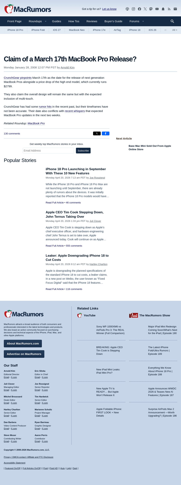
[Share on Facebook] (105, 133)
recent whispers (75, 111)
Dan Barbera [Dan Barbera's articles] (10, 422)
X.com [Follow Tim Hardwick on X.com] (45, 403)
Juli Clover (95, 221)
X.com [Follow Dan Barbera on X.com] (14, 428)
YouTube (90, 315)
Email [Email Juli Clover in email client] (6, 390)
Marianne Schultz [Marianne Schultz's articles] (43, 409)
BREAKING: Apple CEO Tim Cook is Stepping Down (109, 350)
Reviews (91, 21)
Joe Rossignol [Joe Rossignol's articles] (42, 384)
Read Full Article (55, 202)
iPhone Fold (38, 30)
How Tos (73, 21)
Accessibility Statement (14, 463)
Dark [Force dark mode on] (75, 468)
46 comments (73, 202)
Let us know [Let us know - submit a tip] (109, 8)
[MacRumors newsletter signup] (175, 9)
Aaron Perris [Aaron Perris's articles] (41, 435)
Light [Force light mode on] (68, 468)
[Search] (173, 21)
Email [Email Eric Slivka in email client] (37, 377)
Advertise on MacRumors (24, 354)
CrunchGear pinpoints (18, 77)
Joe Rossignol (97, 177)
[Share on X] (97, 133)
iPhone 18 (134, 30)
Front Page (14, 21)
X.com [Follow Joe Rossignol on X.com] (45, 390)
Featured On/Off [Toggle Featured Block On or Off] (12, 468)
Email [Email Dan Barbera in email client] (6, 428)
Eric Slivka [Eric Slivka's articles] (40, 371)
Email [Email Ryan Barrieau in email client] (37, 428)
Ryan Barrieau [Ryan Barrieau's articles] (42, 422)
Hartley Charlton (98, 264)
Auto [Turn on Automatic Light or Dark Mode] (63, 468)
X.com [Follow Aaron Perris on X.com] (45, 441)
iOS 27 (57, 30)
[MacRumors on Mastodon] (151, 9)
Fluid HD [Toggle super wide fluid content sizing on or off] (53, 468)
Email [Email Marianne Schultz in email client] (37, 415)
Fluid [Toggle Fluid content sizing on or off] (45, 468)
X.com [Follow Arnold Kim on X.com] (14, 377)
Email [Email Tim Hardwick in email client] (37, 403)
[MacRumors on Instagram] (133, 9)
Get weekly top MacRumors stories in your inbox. (57, 144)
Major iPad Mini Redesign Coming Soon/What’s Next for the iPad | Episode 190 (162, 330)
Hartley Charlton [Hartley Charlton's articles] (12, 409)
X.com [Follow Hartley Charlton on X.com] (14, 415)
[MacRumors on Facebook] (139, 9)
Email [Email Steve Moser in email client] (6, 441)
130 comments (12, 133)
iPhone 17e (99, 30)
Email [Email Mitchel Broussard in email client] (6, 403)
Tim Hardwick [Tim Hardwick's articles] (41, 396)
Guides (56, 21)
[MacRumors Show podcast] (127, 9)
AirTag (117, 30)
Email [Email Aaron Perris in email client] (37, 441)
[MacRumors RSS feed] (169, 9)
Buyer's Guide (113, 21)
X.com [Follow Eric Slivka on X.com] (45, 377)
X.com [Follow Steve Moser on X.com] (14, 441)
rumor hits (45, 106)
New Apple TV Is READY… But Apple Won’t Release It (107, 392)
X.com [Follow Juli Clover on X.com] (14, 390)
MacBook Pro (36, 123)
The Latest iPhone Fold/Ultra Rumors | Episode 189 (159, 350)
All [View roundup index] (174, 30)
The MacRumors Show (155, 315)
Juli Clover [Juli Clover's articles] (9, 384)
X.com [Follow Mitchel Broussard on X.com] (14, 403)
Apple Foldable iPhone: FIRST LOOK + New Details (109, 412)
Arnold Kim (67, 67)
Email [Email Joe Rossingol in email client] (37, 390)
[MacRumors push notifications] (163, 9)
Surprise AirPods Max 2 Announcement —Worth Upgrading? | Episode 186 (162, 412)
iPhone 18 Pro (15, 30)
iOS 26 (152, 30)
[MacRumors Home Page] (27, 9)
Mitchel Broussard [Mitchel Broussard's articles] (13, 396)
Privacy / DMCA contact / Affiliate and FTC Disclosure (28, 457)
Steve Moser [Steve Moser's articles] (10, 435)
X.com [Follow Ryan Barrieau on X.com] (45, 428)
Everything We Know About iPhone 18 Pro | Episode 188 (160, 371)
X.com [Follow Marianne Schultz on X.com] (45, 415)
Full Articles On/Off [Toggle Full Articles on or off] (32, 468)
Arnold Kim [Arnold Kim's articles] (9, 371)
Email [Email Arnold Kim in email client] (6, 377)
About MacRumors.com (23, 343)
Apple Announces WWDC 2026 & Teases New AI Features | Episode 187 (162, 392)
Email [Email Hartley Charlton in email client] (6, 415)
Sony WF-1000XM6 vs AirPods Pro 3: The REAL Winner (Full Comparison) (110, 330)
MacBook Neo (77, 30)
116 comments (74, 289)
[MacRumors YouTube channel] (157, 9)
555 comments (74, 245)
